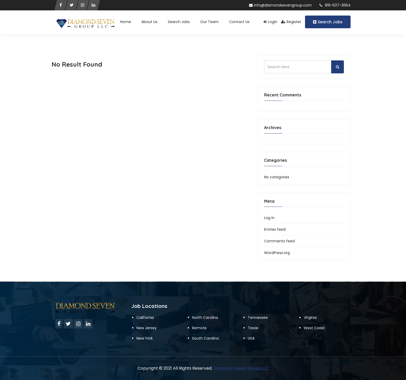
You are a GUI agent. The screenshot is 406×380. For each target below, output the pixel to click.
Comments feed (279, 241)
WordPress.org (277, 252)
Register (291, 21)
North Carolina (205, 317)
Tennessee (258, 317)
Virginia (310, 317)
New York (144, 338)
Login (270, 21)
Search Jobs (328, 22)
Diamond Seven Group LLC (241, 368)
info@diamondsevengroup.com (280, 5)
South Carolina (205, 338)
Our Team (209, 21)
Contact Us (239, 21)
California (145, 317)
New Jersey (146, 327)
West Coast (314, 327)
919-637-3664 (335, 5)
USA (251, 338)
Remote (199, 327)
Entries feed (275, 229)
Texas (253, 327)
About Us (149, 21)
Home (125, 21)
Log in (269, 217)
